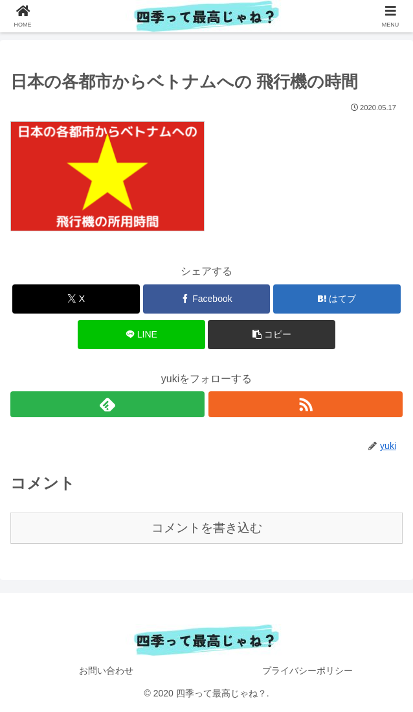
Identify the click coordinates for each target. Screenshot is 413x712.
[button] (271, 334)
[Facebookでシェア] (207, 299)
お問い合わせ (106, 670)
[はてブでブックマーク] (337, 299)
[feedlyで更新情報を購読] (107, 404)
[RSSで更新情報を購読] (305, 404)
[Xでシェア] (76, 299)
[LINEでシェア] (141, 334)
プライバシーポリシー (307, 670)
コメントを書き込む (206, 527)
